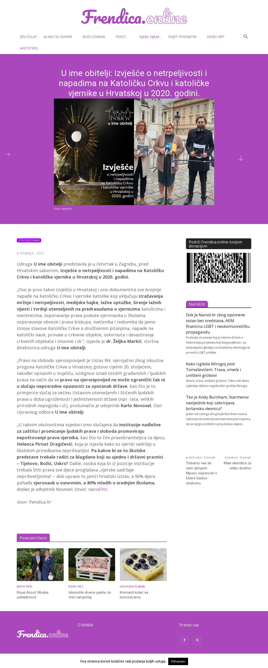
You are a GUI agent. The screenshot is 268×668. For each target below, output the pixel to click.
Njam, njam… (150, 36)
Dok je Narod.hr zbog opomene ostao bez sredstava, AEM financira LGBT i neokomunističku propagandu (218, 323)
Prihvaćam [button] (178, 661)
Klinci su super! (60, 36)
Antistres (29, 48)
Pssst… (124, 36)
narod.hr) (97, 489)
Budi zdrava (96, 36)
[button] (245, 37)
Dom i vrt (217, 36)
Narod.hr (197, 304)
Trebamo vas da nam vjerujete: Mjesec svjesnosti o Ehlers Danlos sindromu (201, 473)
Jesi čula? (28, 36)
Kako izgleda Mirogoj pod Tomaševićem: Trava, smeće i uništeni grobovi (213, 369)
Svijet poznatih (184, 36)
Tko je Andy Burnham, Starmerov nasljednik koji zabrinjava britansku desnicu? (217, 402)
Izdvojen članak (29, 240)
